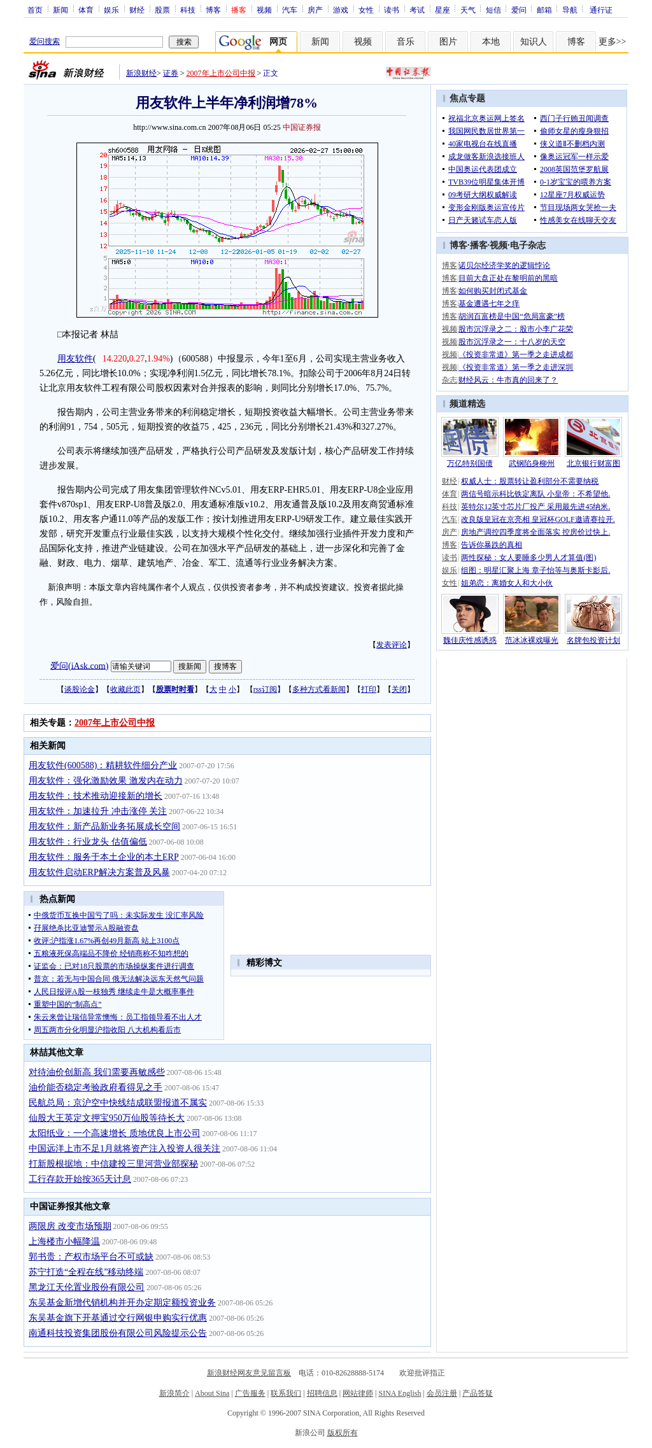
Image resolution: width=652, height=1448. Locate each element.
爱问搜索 (44, 41)
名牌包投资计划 (593, 640)
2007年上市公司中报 (221, 73)
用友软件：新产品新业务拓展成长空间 (104, 826)
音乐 (406, 41)
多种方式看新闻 (319, 689)
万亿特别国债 (470, 463)
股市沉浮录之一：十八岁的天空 (511, 341)
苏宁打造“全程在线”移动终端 (86, 1272)
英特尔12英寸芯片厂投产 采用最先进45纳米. (535, 506)
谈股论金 (79, 689)
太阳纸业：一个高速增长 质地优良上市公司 (115, 1133)
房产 (315, 9)
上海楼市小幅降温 (64, 1241)
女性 (366, 9)
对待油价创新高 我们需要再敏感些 (97, 1072)
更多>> (613, 41)
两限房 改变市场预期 (70, 1226)
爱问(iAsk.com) (79, 665)
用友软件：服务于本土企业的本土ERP (104, 857)
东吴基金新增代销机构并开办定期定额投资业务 (122, 1302)
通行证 (601, 9)
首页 (35, 9)
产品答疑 (477, 1393)
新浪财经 (141, 73)
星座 (442, 9)
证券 (170, 73)
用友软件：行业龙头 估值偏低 (88, 842)
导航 (570, 9)
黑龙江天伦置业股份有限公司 (87, 1287)
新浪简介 (174, 1393)
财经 (137, 9)
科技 (187, 9)
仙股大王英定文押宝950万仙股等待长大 (107, 1118)
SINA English (399, 1393)
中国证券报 (302, 127)
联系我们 (286, 1393)
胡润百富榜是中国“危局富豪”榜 (511, 316)
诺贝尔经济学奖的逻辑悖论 (504, 265)
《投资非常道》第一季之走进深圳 (515, 367)
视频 (264, 9)
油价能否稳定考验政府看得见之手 (95, 1087)
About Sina (212, 1393)
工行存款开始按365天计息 (80, 1179)
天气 (468, 9)
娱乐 (111, 9)
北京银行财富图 (593, 463)
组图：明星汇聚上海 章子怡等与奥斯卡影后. (535, 570)
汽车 (289, 9)
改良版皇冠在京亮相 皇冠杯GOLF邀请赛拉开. (537, 519)
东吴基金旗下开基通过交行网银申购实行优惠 (118, 1318)
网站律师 (358, 1393)
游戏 (340, 9)
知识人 (533, 41)
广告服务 (250, 1393)
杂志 (449, 380)
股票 (162, 9)
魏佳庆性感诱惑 (470, 640)
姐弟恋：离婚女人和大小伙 (507, 583)
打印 (368, 689)
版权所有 (342, 1432)
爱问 (519, 9)
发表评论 (391, 644)
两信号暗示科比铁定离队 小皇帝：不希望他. (535, 493)
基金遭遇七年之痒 (489, 303)
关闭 (399, 689)
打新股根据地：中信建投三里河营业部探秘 (113, 1164)
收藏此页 (125, 689)
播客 (479, 245)
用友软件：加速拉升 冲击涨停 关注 (98, 811)
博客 (213, 9)
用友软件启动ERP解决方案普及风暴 (99, 872)
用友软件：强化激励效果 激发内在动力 (106, 780)
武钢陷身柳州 (532, 463)
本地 (491, 41)
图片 (448, 41)
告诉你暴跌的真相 (491, 544)
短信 (493, 9)
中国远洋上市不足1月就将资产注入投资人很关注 (124, 1148)
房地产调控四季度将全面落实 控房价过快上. (535, 532)
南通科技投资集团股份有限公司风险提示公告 (118, 1333)
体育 (86, 9)
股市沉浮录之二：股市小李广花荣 (515, 329)
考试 (417, 9)
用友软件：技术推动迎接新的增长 (95, 796)
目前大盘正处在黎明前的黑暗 (508, 278)
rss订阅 (265, 689)
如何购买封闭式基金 (492, 290)
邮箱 (544, 9)
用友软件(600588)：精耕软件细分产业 (103, 765)
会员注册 (442, 1393)
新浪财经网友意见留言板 (249, 1372)
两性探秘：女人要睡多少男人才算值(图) (528, 557)
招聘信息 (322, 1393)
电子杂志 (528, 245)
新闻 (60, 9)
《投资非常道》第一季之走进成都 (515, 354)
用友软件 (75, 358)
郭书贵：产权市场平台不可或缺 (91, 1257)
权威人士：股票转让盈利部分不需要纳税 (530, 481)
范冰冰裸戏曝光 (531, 640)
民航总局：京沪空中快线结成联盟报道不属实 (118, 1102)
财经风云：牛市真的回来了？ (508, 380)
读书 (391, 9)
